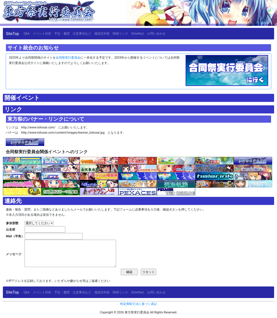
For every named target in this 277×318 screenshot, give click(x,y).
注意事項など (82, 33)
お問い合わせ (156, 33)
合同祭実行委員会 (68, 57)
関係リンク (120, 33)
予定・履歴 (62, 33)
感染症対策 (102, 33)
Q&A (27, 33)
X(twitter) (137, 33)
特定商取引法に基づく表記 (138, 304)
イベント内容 (42, 33)
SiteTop (12, 33)
